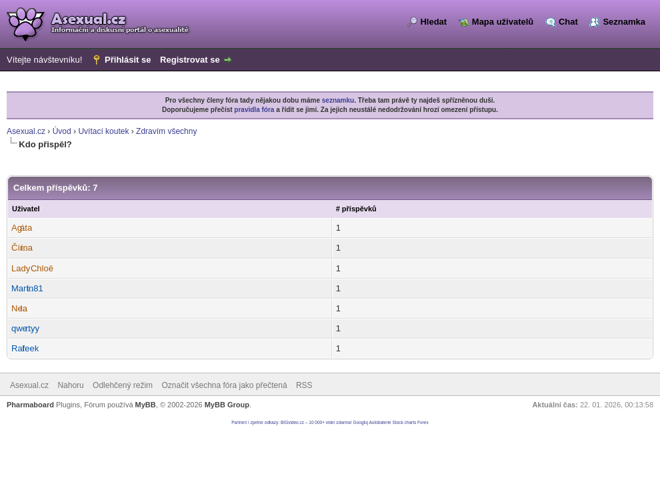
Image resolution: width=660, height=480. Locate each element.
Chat (568, 22)
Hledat (433, 22)
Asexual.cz (26, 131)
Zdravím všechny (166, 131)
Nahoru (70, 385)
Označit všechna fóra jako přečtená (224, 385)
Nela (19, 308)
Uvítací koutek (103, 131)
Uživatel (26, 209)
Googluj (360, 422)
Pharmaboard (30, 405)
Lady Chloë (32, 268)
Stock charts (405, 422)
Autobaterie (380, 422)
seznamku (338, 100)
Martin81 (27, 288)
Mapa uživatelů (502, 22)
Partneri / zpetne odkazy (254, 422)
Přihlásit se (128, 60)
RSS (304, 385)
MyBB (145, 405)
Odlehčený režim (123, 385)
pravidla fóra (254, 109)
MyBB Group (227, 405)
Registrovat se (190, 60)
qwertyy (25, 328)
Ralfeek (25, 348)
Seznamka (624, 22)
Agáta (21, 228)
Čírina (22, 248)
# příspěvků (356, 209)
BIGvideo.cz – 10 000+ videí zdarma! (316, 422)
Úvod (62, 131)
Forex (423, 422)
